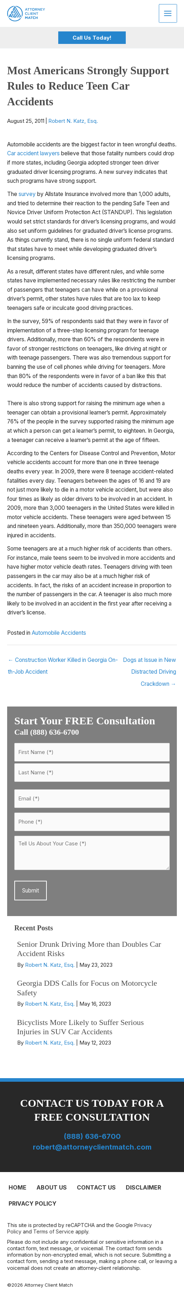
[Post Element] (92, 956)
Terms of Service (53, 1231)
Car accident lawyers (33, 153)
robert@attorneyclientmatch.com (92, 1147)
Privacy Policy (32, 1203)
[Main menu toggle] (168, 13)
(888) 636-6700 (92, 1136)
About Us (51, 1187)
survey (27, 194)
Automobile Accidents (59, 632)
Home (17, 1187)
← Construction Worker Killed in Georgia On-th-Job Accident (63, 662)
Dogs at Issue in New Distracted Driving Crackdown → (149, 662)
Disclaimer (143, 1187)
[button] (92, 37)
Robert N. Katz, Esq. (73, 120)
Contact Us (96, 1187)
